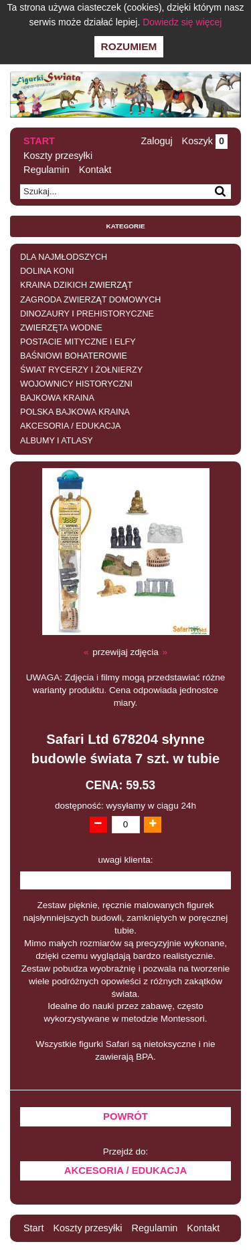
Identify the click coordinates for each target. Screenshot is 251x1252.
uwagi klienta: (125, 860)
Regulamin (46, 169)
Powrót (125, 1116)
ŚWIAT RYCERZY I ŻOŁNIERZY (81, 370)
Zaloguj (156, 141)
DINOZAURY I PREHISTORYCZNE (87, 314)
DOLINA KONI (47, 271)
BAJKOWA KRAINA (57, 398)
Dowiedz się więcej (182, 22)
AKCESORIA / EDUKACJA (70, 426)
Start (39, 141)
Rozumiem (129, 46)
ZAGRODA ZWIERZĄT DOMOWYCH (90, 299)
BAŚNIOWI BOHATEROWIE (73, 356)
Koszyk (205, 141)
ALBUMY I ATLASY (56, 440)
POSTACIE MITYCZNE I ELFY (78, 342)
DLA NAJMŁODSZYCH (63, 257)
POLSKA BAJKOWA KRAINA (75, 412)
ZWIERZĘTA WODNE (61, 328)
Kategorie (125, 226)
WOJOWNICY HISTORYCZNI (76, 384)
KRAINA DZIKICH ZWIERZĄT (76, 285)
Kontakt (95, 169)
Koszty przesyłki (57, 155)
